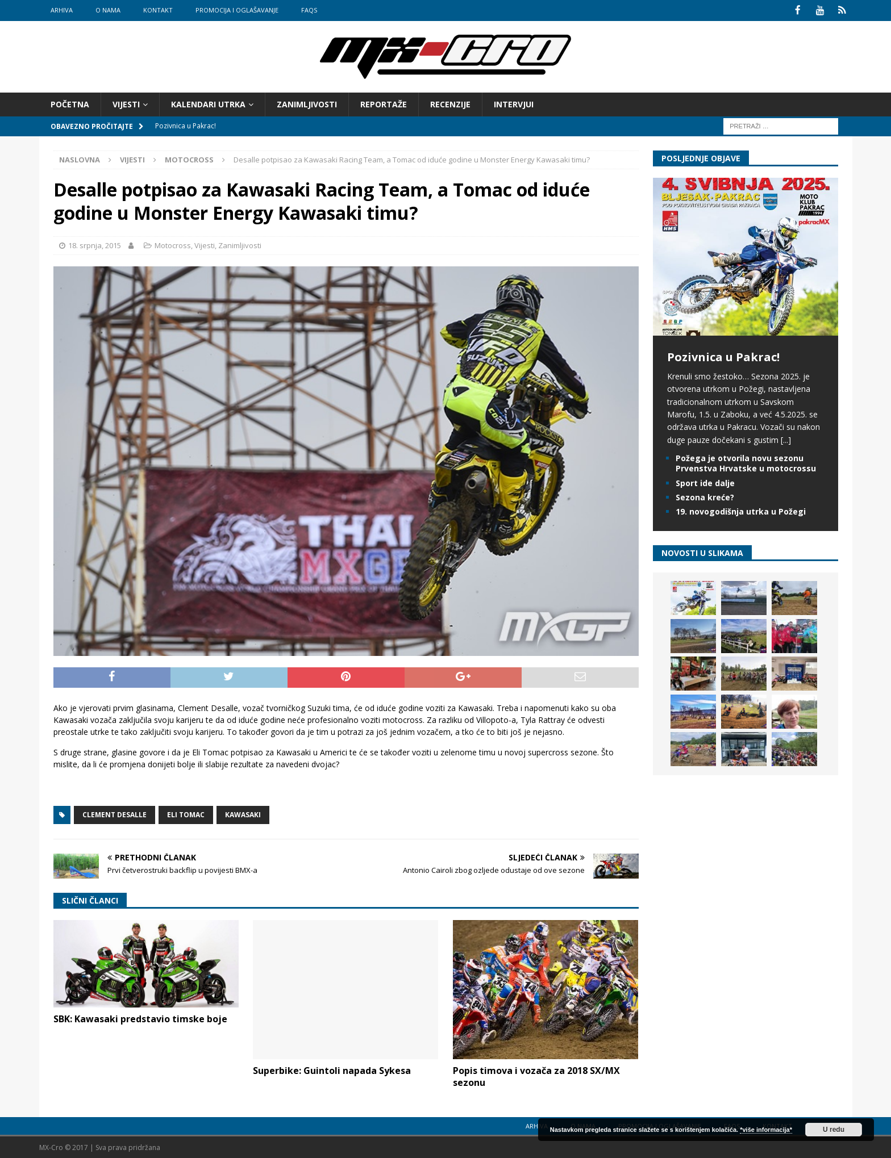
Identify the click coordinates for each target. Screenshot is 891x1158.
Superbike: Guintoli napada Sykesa (332, 1070)
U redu (833, 1130)
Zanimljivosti (307, 103)
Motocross (173, 244)
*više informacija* (766, 1129)
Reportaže (383, 103)
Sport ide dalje (705, 481)
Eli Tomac (186, 813)
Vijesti (126, 103)
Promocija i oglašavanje (236, 10)
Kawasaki (243, 813)
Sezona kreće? (705, 496)
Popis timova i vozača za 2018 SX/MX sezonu (536, 1076)
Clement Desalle (114, 813)
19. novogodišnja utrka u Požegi (741, 510)
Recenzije (450, 103)
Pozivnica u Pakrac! (723, 355)
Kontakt (158, 10)
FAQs (309, 10)
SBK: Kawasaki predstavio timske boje (140, 1018)
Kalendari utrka (208, 103)
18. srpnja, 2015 (94, 244)
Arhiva (62, 10)
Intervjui (514, 103)
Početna (70, 103)
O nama (107, 10)
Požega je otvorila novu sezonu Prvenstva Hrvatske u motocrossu (746, 462)
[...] (786, 438)
